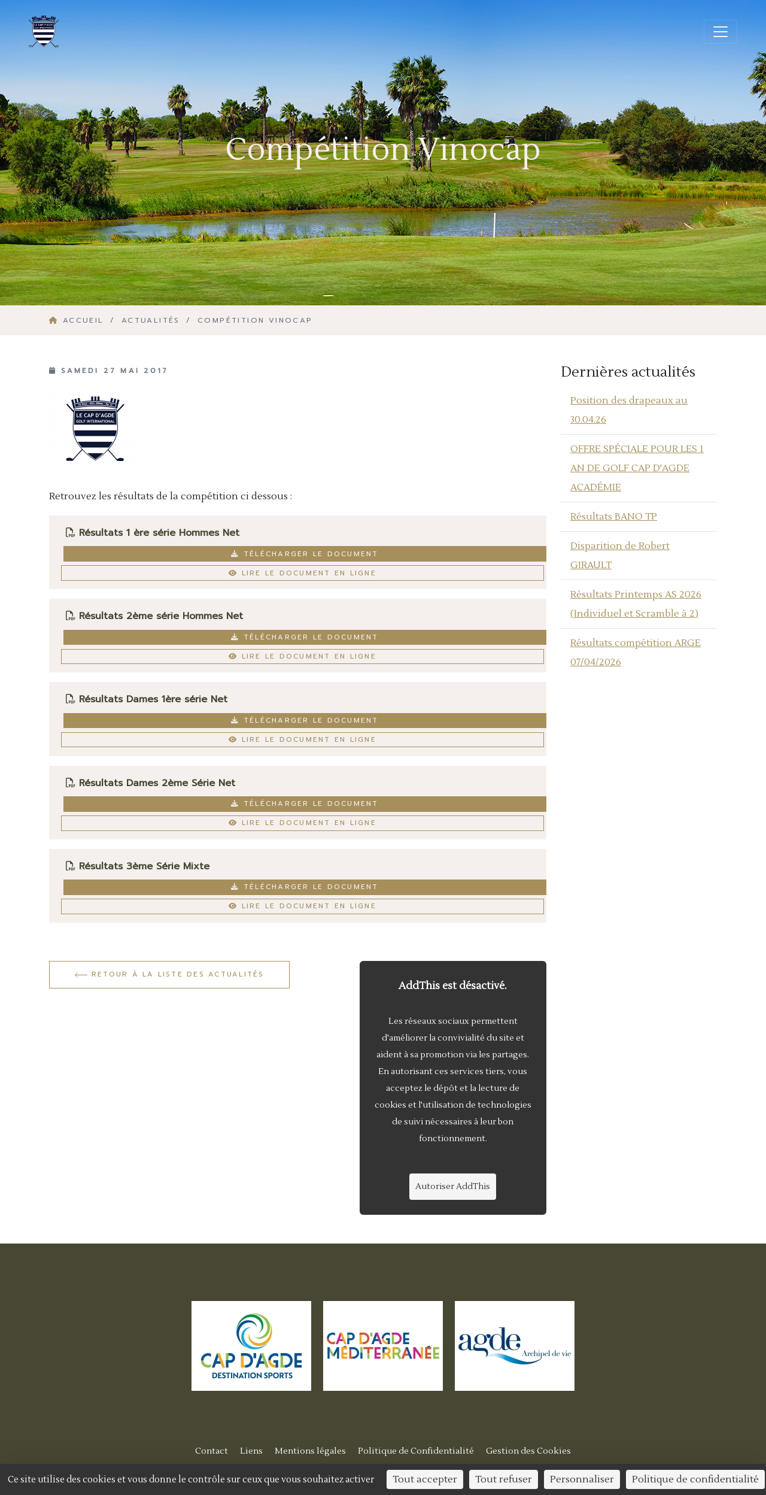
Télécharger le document (304, 553)
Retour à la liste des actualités (170, 974)
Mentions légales (310, 1451)
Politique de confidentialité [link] (695, 1479)
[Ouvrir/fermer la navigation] (720, 32)
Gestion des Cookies (528, 1451)
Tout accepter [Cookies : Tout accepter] (425, 1479)
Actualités (150, 320)
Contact (211, 1451)
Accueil (78, 320)
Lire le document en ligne (302, 573)
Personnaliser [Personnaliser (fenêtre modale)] (582, 1479)
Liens (251, 1451)
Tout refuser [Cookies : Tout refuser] (503, 1479)
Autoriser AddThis (452, 1186)
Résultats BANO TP (613, 517)
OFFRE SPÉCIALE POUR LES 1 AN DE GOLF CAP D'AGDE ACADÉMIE (637, 468)
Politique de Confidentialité (416, 1451)
